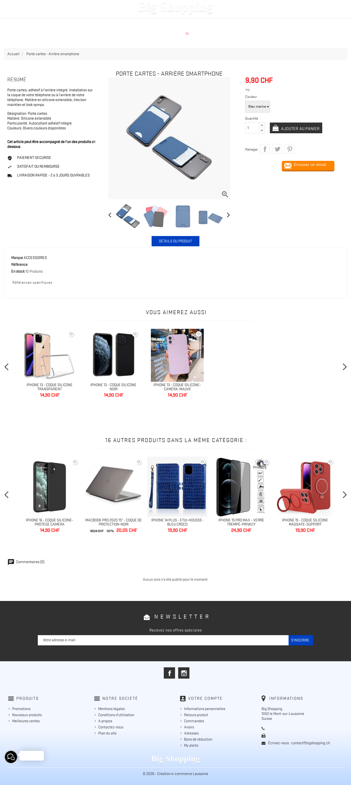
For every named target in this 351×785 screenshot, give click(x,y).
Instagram (183, 673)
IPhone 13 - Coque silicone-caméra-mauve (177, 387)
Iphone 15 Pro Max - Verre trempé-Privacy (241, 522)
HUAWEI (182, 23)
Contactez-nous (110, 727)
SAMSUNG (156, 23)
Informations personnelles (204, 709)
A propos (105, 721)
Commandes (194, 721)
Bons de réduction (198, 739)
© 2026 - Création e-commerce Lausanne (175, 774)
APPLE (133, 23)
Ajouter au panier (300, 128)
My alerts (191, 745)
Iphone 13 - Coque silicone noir (113, 387)
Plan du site (107, 733)
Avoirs (189, 727)
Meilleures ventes (26, 721)
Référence (19, 264)
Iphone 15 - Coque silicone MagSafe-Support (305, 522)
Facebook (169, 673)
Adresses (191, 733)
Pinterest (289, 149)
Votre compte (205, 698)
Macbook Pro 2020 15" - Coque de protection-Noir (113, 522)
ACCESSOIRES (211, 23)
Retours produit (196, 715)
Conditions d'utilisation (116, 715)
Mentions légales (111, 709)
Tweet (277, 149)
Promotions (21, 709)
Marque (17, 258)
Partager (264, 149)
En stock (18, 271)
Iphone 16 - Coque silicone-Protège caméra (49, 522)
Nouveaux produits (27, 715)
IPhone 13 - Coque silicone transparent (50, 387)
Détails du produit (175, 241)
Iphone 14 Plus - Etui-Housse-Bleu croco (177, 522)
